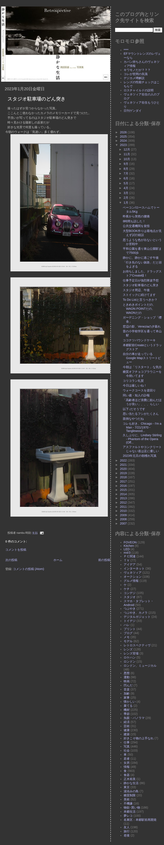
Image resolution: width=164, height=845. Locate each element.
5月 (126, 183)
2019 (123, 473)
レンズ (128, 649)
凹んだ (128, 685)
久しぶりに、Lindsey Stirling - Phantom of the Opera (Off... (142, 438)
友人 (127, 827)
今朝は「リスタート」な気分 (142, 367)
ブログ (128, 633)
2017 (123, 481)
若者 (127, 758)
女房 (127, 762)
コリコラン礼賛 (133, 380)
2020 (123, 469)
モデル (128, 641)
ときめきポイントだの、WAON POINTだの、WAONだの (139, 308)
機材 (127, 709)
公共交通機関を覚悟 (136, 226)
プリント (130, 629)
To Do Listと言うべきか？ (140, 299)
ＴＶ (127, 560)
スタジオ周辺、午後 (136, 290)
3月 (126, 193)
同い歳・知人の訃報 (136, 395)
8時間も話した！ (134, 221)
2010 (123, 511)
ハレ (127, 625)
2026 (123, 132)
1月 (126, 202)
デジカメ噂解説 (134, 78)
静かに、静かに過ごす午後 (141, 257)
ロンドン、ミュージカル (140, 665)
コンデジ (130, 593)
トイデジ (130, 620)
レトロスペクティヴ (137, 645)
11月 (127, 154)
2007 (123, 523)
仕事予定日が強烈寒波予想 (141, 280)
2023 (123, 145)
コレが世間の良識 (136, 74)
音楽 (127, 689)
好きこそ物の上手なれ (139, 738)
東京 (127, 787)
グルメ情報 (131, 580)
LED (127, 549)
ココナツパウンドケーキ (139, 340)
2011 (123, 506)
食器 (127, 775)
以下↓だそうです (134, 409)
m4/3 (127, 552)
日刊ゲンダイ (133, 110)
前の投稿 (104, 560)
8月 (126, 168)
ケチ (127, 589)
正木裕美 (130, 779)
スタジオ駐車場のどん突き (36, 99)
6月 (126, 178)
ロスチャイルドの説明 (139, 90)
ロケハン (130, 657)
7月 (126, 173)
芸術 (127, 726)
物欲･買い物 (132, 807)
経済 (127, 722)
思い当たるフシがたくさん (141, 413)
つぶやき (130, 608)
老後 (127, 835)
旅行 (127, 831)
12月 (127, 149)
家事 (127, 697)
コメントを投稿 (15, 549)
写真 (127, 746)
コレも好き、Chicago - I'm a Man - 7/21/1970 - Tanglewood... (142, 427)
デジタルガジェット (137, 616)
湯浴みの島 (131, 791)
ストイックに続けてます (139, 294)
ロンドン (130, 661)
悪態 (127, 673)
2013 (123, 498)
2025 (123, 136)
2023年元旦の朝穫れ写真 (140, 455)
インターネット (134, 568)
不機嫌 (128, 803)
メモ (127, 637)
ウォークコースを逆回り (139, 390)
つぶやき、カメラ (136, 612)
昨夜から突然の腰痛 (136, 216)
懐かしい (130, 701)
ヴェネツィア (133, 572)
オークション (133, 576)
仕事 (127, 742)
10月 (127, 159)
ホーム (57, 560)
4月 (126, 188)
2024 (123, 140)
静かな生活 (131, 783)
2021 (123, 464)
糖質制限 (130, 795)
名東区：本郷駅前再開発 (140, 819)
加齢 (127, 693)
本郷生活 (130, 811)
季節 (127, 714)
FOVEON (130, 542)
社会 (127, 750)
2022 (123, 460)
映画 (127, 681)
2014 (123, 494)
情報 (127, 766)
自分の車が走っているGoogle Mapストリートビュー (142, 358)
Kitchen (129, 545)
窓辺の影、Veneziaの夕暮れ (142, 326)
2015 (123, 490)
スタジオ (130, 597)
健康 (127, 730)
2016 (123, 485)
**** (126, 50)
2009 (123, 515)
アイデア (130, 564)
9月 (126, 163)
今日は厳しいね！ (135, 385)
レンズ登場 (131, 653)
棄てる (128, 705)
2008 (123, 519)
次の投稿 (11, 560)
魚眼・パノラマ (134, 718)
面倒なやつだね (133, 418)
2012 (123, 502)
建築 (127, 734)
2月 (126, 197)
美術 (127, 799)
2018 (123, 477)
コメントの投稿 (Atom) (28, 569)
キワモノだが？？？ (137, 70)
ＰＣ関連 (130, 556)
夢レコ (128, 815)
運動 (127, 677)
